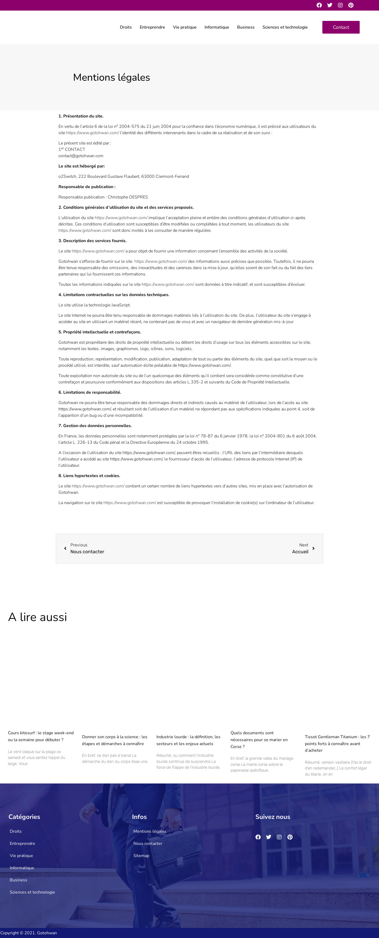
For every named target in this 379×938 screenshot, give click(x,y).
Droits (126, 27)
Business (246, 27)
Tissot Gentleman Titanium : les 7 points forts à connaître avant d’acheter (337, 743)
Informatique (217, 27)
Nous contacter (147, 843)
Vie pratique (185, 27)
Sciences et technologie (285, 27)
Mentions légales (149, 831)
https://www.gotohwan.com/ (92, 133)
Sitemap (141, 856)
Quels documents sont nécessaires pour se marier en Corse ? (259, 739)
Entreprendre (152, 27)
